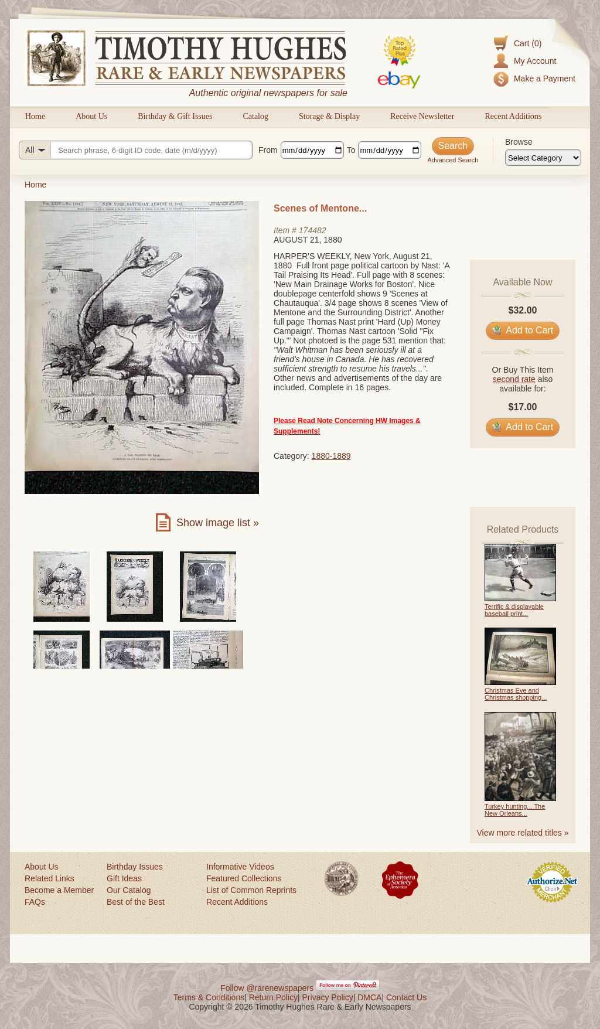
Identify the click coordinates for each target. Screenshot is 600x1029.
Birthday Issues (135, 866)
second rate (514, 379)
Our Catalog (129, 890)
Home (35, 116)
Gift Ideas (124, 878)
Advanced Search (452, 159)
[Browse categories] (543, 157)
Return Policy (273, 997)
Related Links (49, 878)
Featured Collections (243, 878)
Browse (519, 141)
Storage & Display (329, 116)
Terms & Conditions (208, 997)
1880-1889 (331, 456)
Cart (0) (527, 43)
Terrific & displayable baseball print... (514, 610)
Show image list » (217, 523)
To (351, 150)
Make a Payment (544, 78)
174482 (312, 230)
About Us (91, 116)
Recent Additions (513, 116)
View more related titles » (523, 832)
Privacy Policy (327, 997)
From (268, 150)
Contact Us (406, 997)
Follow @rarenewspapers (266, 988)
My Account (535, 61)
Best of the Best (136, 902)
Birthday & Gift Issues (175, 116)
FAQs (35, 902)
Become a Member (59, 890)
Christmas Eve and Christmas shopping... (516, 694)
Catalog (255, 116)
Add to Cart (523, 330)
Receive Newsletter (422, 116)
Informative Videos (240, 866)
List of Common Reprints (251, 890)
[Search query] (136, 150)
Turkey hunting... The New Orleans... (515, 810)
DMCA (369, 997)
